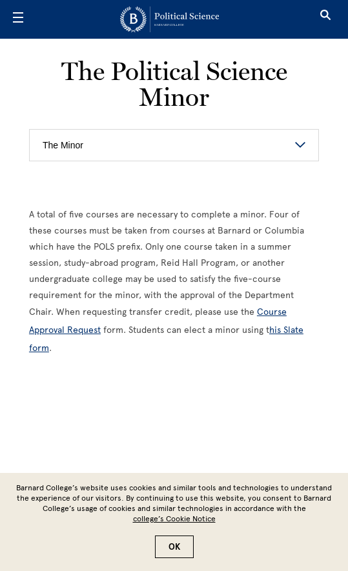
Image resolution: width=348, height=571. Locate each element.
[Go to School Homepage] (169, 19)
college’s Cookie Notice (174, 518)
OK (174, 546)
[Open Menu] (18, 19)
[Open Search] (325, 19)
